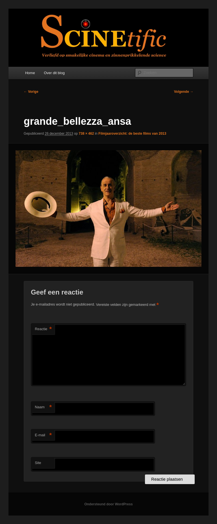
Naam (43, 407)
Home (30, 73)
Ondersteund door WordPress (108, 504)
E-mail (43, 435)
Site (38, 463)
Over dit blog (54, 73)
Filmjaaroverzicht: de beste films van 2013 (132, 134)
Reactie (43, 329)
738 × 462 (86, 134)
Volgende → (183, 92)
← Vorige (31, 92)
